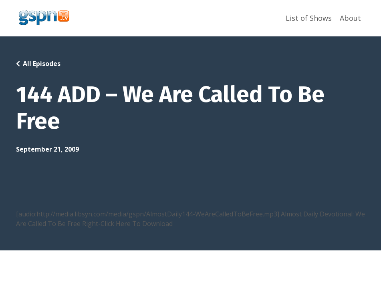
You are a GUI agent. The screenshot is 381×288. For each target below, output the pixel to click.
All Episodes (41, 63)
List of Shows (309, 18)
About (350, 18)
